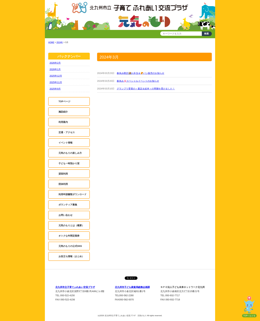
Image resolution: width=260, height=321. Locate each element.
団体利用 (63, 184)
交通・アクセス (67, 132)
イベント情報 (65, 142)
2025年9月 (55, 88)
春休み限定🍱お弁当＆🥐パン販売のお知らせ (140, 73)
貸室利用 (63, 173)
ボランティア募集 (68, 204)
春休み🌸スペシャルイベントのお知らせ (138, 81)
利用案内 (63, 122)
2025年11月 (56, 82)
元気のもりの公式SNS (70, 246)
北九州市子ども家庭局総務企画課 (132, 287)
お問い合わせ (65, 215)
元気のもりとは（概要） (71, 225)
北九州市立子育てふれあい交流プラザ (75, 287)
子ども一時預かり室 (69, 163)
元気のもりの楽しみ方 (70, 153)
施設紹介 (63, 111)
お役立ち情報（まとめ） (71, 256)
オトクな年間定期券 (69, 235)
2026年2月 (55, 63)
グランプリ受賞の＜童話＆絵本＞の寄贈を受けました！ (146, 88)
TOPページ (64, 101)
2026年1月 (55, 69)
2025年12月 (56, 75)
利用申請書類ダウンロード (72, 194)
